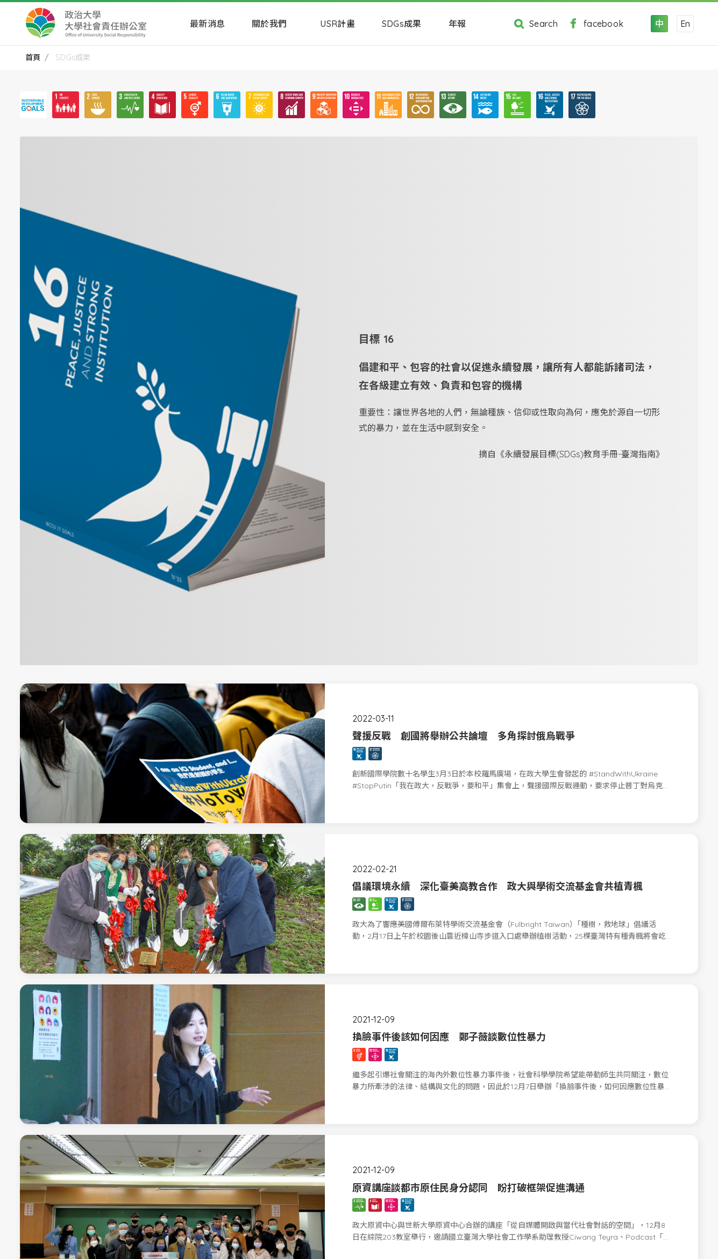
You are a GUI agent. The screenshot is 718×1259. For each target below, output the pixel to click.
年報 (461, 23)
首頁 (32, 57)
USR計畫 (337, 23)
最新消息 (207, 23)
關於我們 (272, 23)
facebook (593, 23)
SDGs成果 (402, 23)
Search (533, 23)
